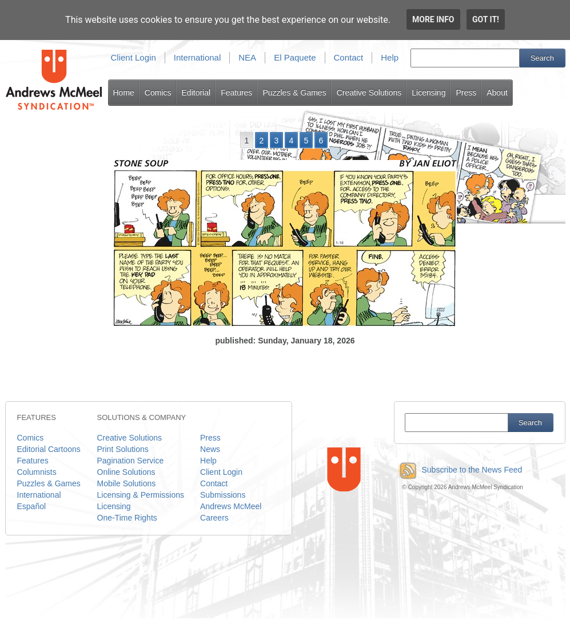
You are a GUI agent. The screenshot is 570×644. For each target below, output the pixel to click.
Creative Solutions (369, 92)
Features (236, 92)
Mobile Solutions (126, 483)
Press (466, 92)
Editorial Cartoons (49, 449)
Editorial (196, 92)
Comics (158, 92)
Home (123, 92)
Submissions (222, 494)
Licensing (428, 92)
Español (31, 506)
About (497, 92)
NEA (247, 57)
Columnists (37, 472)
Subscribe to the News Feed (458, 469)
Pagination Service (130, 460)
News (210, 449)
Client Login (133, 57)
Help (389, 57)
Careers (214, 517)
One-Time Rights (127, 517)
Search (542, 58)
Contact (349, 57)
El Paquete (295, 57)
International (197, 57)
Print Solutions (123, 449)
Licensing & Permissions (141, 494)
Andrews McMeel (230, 506)
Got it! (485, 19)
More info (433, 19)
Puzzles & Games (294, 92)
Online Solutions (126, 472)
